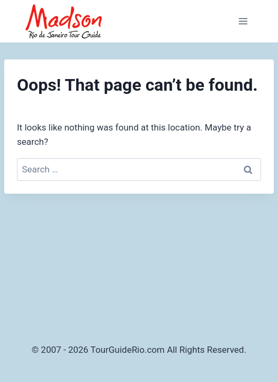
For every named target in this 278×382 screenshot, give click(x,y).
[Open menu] (243, 21)
